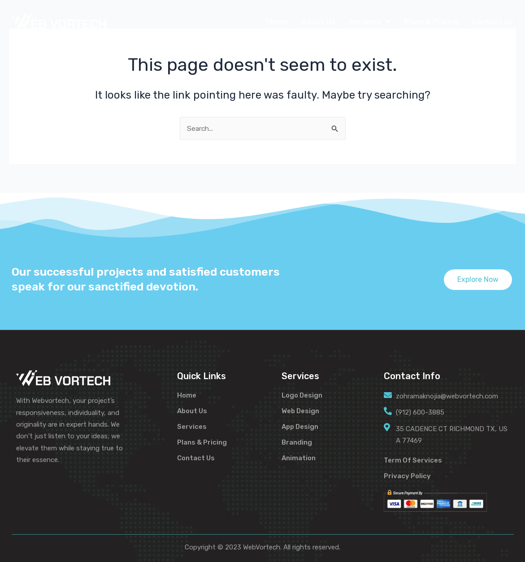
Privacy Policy (407, 476)
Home (277, 21)
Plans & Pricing (431, 21)
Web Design (300, 410)
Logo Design (302, 395)
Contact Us (492, 21)
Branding (297, 442)
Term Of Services (413, 460)
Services (369, 21)
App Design (300, 426)
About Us (318, 21)
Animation (299, 458)
